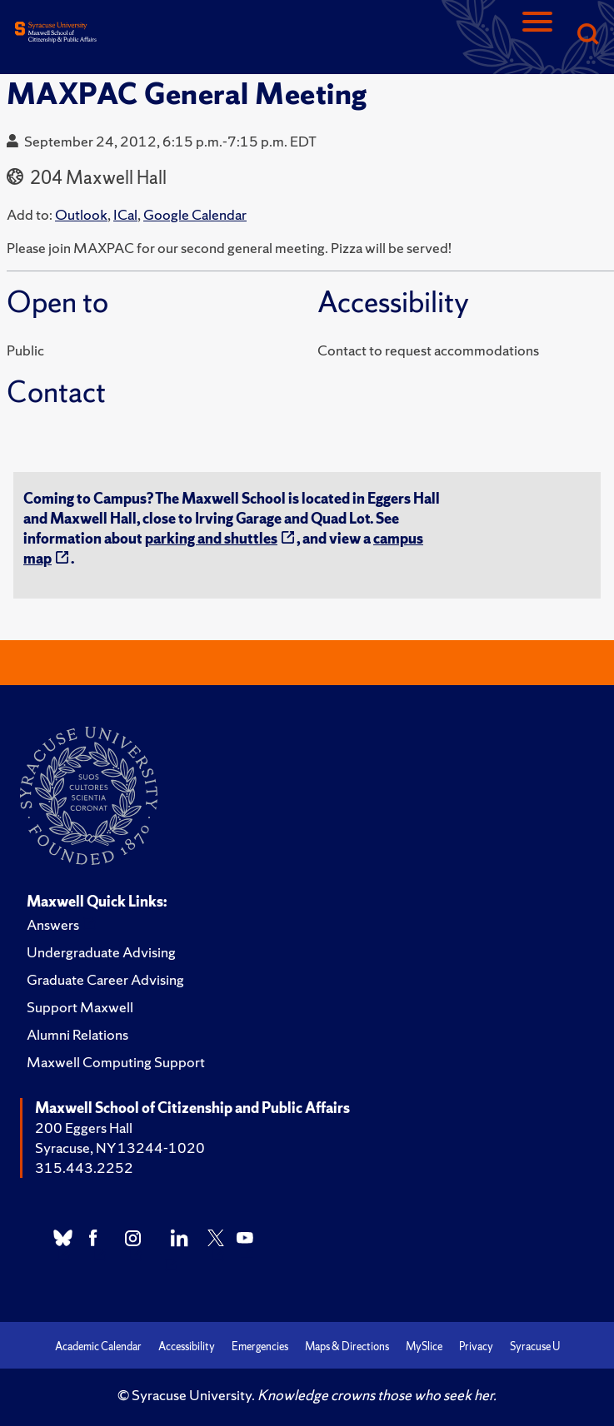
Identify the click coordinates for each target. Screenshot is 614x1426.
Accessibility (186, 1346)
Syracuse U (535, 1346)
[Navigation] (537, 35)
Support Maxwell (80, 1006)
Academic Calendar (98, 1346)
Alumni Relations (77, 1034)
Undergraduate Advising (101, 951)
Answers (53, 924)
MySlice (424, 1346)
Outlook (81, 214)
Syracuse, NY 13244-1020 (120, 1147)
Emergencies (260, 1346)
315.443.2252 (84, 1167)
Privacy (476, 1346)
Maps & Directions (347, 1346)
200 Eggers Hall (83, 1127)
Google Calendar (195, 214)
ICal (125, 214)
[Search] (587, 35)
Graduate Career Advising (105, 979)
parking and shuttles (211, 538)
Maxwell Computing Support (116, 1061)
